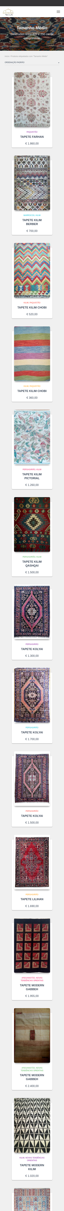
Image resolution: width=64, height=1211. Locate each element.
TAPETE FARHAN (32, 136)
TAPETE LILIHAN (32, 899)
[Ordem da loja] (32, 63)
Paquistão (32, 132)
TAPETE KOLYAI (32, 649)
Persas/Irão (29, 469)
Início (7, 56)
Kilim (38, 215)
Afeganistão (28, 978)
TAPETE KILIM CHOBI (32, 307)
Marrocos (29, 215)
